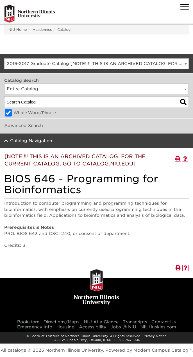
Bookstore (28, 321)
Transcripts (135, 321)
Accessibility (92, 327)
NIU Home (17, 29)
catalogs (17, 350)
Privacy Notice (154, 336)
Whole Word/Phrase (34, 112)
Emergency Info (34, 327)
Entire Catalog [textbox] (22, 88)
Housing (65, 327)
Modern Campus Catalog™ (162, 350)
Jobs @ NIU (123, 327)
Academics (42, 29)
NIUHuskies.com (158, 327)
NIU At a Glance (101, 321)
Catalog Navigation (31, 140)
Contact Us (163, 321)
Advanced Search (23, 125)
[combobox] (96, 63)
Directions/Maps (62, 321)
